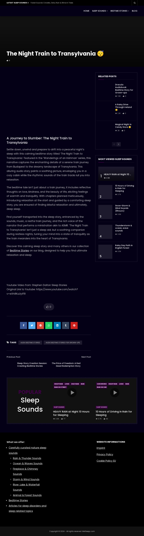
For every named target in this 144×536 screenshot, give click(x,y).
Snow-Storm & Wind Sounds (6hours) (122, 208)
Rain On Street (60, 387)
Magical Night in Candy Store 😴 (123, 125)
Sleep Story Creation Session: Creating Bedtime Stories (32, 364)
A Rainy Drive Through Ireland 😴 (123, 107)
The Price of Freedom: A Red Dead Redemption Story (66, 364)
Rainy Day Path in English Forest (124, 246)
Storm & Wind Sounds (26, 479)
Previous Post (13, 357)
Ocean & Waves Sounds (27, 463)
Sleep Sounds (59, 407)
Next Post (86, 357)
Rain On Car (101, 387)
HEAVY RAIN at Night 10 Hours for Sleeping (71, 413)
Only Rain (75, 384)
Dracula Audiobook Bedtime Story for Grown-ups (124, 88)
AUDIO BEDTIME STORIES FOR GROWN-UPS (63, 342)
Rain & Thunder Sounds (27, 458)
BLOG (134, 10)
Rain (82, 384)
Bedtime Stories (19, 250)
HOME (86, 10)
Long (67, 384)
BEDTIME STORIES (119, 10)
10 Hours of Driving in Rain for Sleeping (124, 188)
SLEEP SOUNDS (99, 10)
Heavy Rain (58, 384)
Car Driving (102, 384)
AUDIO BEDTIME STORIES (30, 342)
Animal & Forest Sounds (27, 495)
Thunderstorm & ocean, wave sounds (123, 228)
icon (72, 392)
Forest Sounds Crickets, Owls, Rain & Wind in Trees (52, 3)
